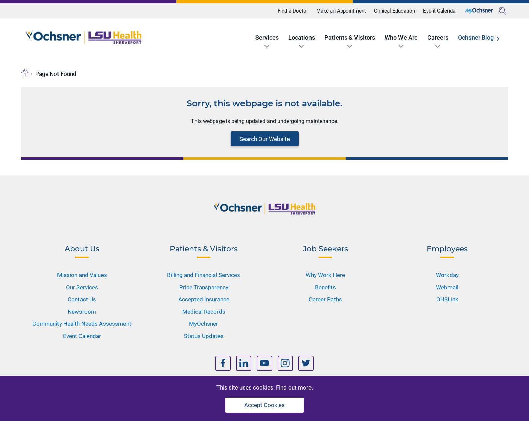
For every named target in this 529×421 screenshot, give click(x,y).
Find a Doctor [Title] (293, 11)
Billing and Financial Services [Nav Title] (203, 275)
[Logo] (83, 37)
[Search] (502, 10)
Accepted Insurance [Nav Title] (203, 299)
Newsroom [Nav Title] (82, 311)
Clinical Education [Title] (394, 11)
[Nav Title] (223, 363)
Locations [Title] (301, 37)
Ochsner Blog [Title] (476, 37)
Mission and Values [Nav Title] (82, 275)
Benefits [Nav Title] (325, 287)
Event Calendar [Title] (440, 11)
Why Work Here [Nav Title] (325, 275)
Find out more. (294, 387)
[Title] (479, 11)
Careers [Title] (437, 37)
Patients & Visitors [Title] (349, 37)
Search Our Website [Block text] (264, 138)
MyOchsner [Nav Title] (203, 323)
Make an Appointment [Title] (341, 11)
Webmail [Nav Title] (447, 287)
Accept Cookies (264, 405)
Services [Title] (267, 37)
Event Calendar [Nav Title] (82, 336)
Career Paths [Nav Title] (325, 299)
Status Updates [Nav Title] (204, 336)
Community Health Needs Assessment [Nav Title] (81, 323)
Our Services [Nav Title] (82, 287)
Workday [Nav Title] (447, 275)
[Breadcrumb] (24, 73)
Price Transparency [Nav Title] (203, 287)
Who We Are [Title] (401, 37)
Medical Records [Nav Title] (203, 311)
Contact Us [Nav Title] (82, 299)
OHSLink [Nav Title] (447, 299)
